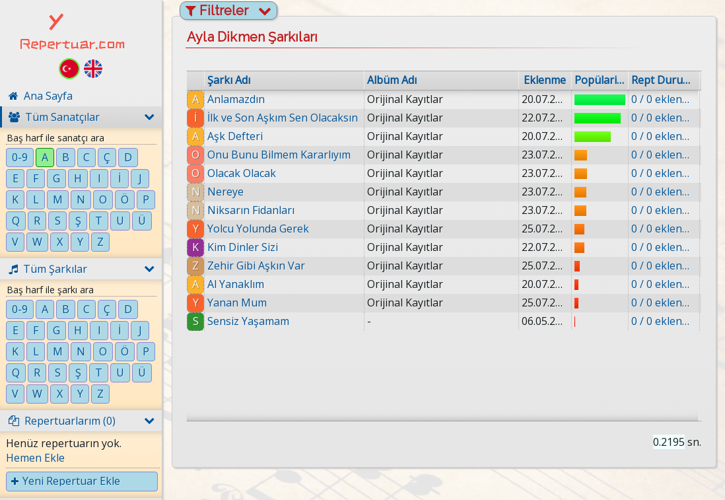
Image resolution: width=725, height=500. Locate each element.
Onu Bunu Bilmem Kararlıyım (279, 154)
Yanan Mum (237, 302)
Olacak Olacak (241, 173)
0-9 (20, 157)
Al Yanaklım (235, 284)
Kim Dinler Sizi (242, 247)
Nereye (225, 191)
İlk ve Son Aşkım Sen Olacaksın (282, 117)
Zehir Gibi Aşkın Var (256, 265)
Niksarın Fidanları (250, 210)
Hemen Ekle (35, 457)
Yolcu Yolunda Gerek (258, 228)
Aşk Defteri (235, 136)
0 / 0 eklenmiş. (664, 99)
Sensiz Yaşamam (248, 321)
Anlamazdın (236, 99)
